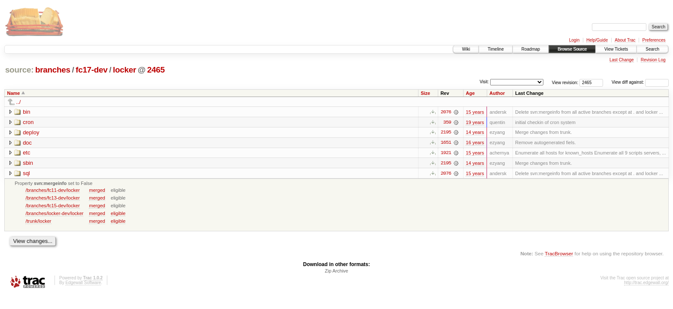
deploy (31, 132)
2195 (446, 132)
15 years (475, 112)
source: (19, 69)
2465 (156, 69)
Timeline (495, 49)
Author (497, 93)
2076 (446, 112)
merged (97, 190)
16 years (475, 142)
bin (26, 112)
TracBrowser (559, 254)
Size (425, 93)
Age (470, 93)
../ (18, 102)
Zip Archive (336, 271)
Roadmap (530, 49)
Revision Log (653, 60)
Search (652, 49)
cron (28, 122)
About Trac (625, 40)
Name (13, 93)
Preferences (654, 40)
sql (26, 173)
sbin (28, 163)
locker (124, 69)
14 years (475, 132)
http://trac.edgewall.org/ (646, 283)
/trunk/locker (38, 221)
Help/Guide (597, 40)
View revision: (565, 82)
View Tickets (616, 49)
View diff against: (640, 82)
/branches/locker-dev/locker (54, 213)
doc (27, 142)
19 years (475, 122)
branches (52, 69)
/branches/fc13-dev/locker (52, 198)
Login (574, 40)
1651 (446, 142)
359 (447, 122)
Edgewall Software (83, 283)
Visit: (484, 81)
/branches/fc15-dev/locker (52, 206)
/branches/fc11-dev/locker (52, 190)
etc (26, 153)
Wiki (466, 49)
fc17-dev (91, 69)
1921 (446, 153)
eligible (118, 213)
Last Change (621, 60)
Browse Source (572, 49)
